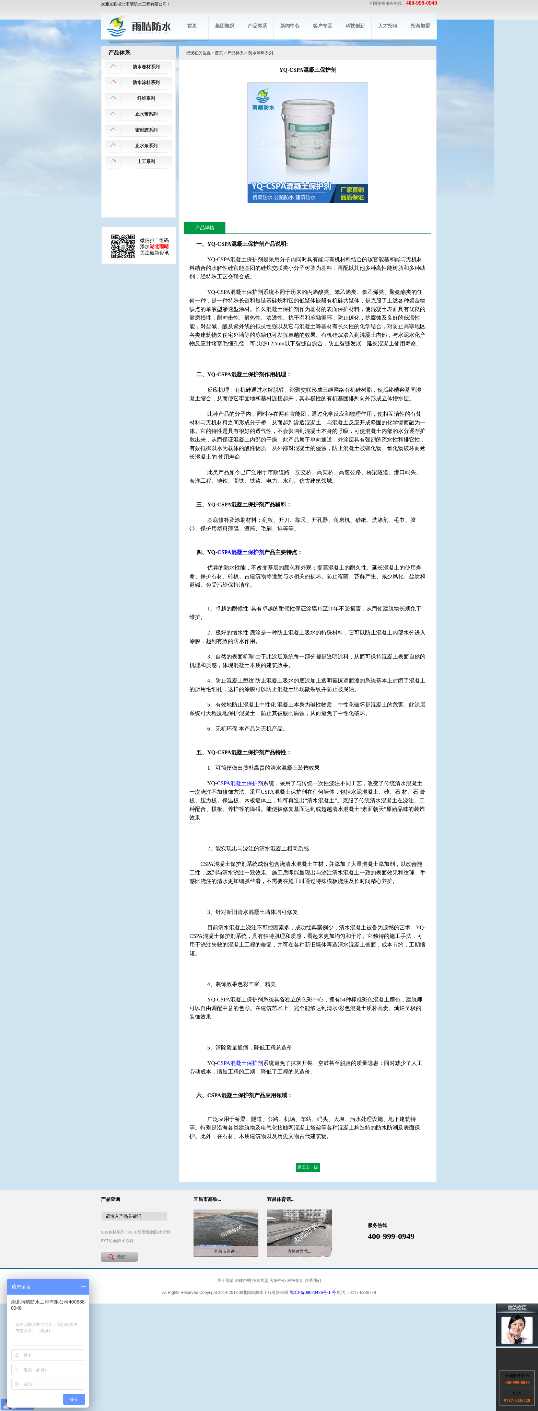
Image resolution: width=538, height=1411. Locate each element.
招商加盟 (420, 25)
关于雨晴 (225, 1280)
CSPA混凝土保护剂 (240, 552)
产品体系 (257, 25)
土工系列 (146, 161)
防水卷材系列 (146, 66)
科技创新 (355, 25)
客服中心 (278, 1280)
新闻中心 (290, 25)
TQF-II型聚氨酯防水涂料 (148, 1232)
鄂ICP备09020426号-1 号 (313, 1292)
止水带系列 (146, 114)
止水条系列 (146, 145)
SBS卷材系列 (113, 1232)
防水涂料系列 (146, 82)
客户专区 (322, 25)
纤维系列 (146, 98)
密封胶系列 (146, 130)
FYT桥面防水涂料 (117, 1240)
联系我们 (313, 1280)
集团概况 (224, 25)
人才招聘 (387, 25)
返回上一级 (307, 1167)
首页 (192, 25)
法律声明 (243, 1280)
